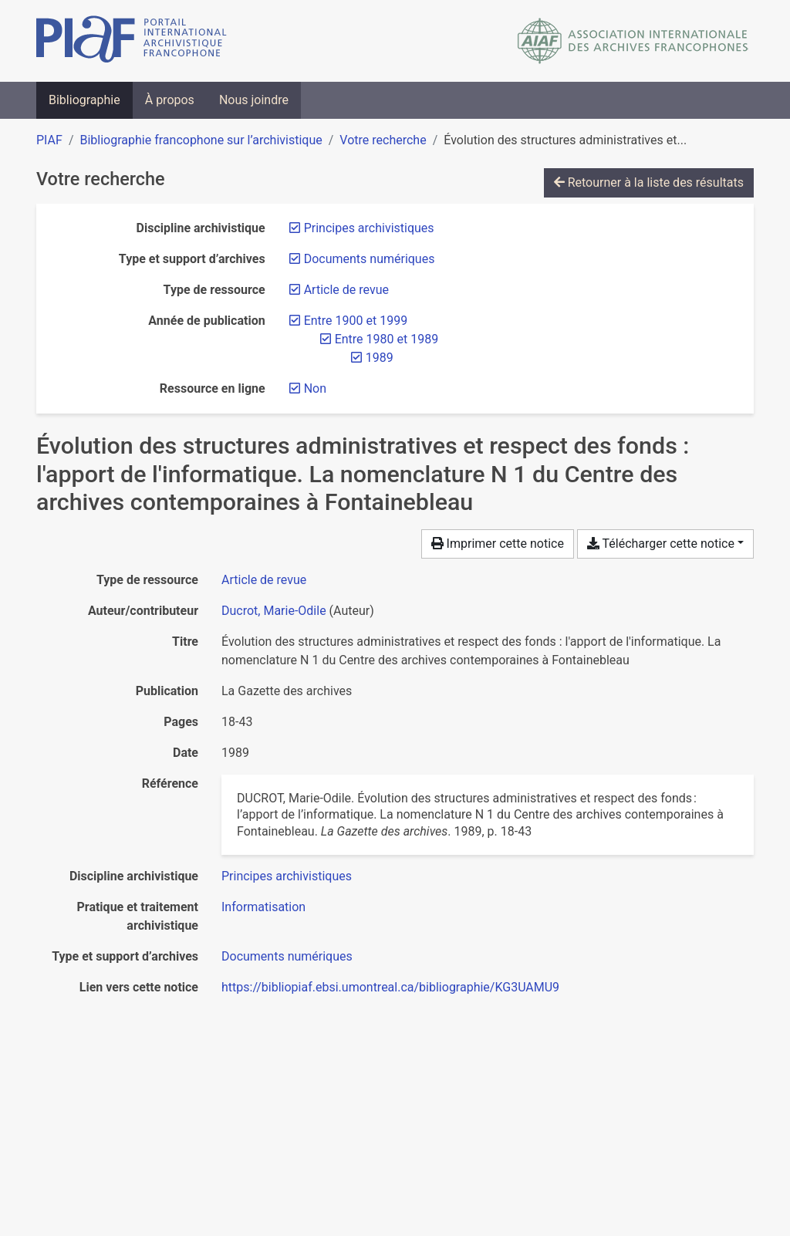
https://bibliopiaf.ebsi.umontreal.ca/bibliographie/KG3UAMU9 (390, 987)
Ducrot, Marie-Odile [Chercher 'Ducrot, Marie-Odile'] (273, 610)
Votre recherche (382, 140)
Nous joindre (254, 100)
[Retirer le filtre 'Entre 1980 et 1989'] (386, 339)
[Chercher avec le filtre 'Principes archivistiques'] (286, 876)
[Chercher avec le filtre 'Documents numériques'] (287, 956)
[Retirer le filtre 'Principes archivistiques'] (369, 228)
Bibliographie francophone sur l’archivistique (200, 140)
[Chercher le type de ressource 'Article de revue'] (263, 579)
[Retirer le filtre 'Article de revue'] (346, 289)
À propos (169, 100)
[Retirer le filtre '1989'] (379, 357)
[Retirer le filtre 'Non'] (315, 388)
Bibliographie (84, 100)
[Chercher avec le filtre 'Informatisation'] (263, 907)
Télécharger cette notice (660, 543)
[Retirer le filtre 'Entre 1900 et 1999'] (355, 320)
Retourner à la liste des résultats (649, 182)
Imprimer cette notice (497, 543)
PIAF (49, 140)
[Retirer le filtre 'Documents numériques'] (369, 259)
